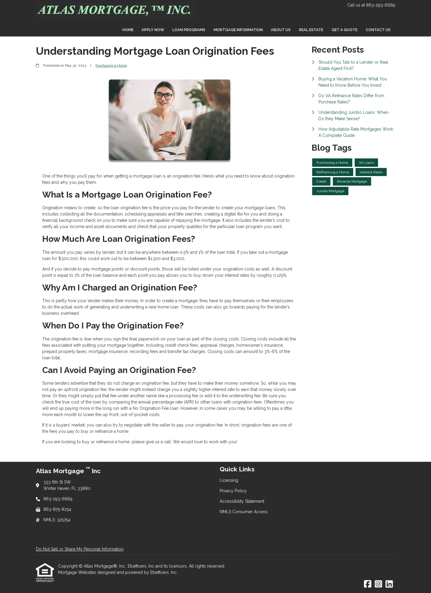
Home (127, 29)
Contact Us (378, 29)
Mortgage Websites (77, 572)
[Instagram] (378, 584)
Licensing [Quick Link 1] (229, 480)
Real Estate (311, 29)
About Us (281, 29)
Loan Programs (188, 29)
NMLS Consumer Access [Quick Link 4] (244, 511)
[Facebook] (367, 584)
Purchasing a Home (111, 65)
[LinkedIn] (389, 584)
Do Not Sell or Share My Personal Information (80, 549)
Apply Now (153, 29)
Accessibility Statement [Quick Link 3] (242, 501)
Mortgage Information (238, 29)
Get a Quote (344, 29)
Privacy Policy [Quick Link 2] (233, 490)
